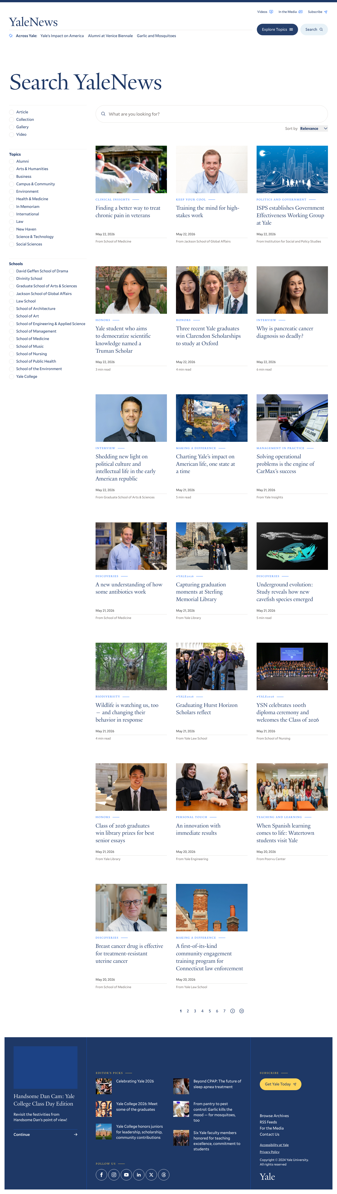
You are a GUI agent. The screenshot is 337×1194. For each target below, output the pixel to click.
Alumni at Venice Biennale (110, 35)
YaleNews (33, 23)
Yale (267, 1177)
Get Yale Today (280, 1084)
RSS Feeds (268, 1122)
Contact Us (269, 1134)
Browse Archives (274, 1115)
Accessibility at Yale (274, 1145)
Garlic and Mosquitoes (156, 35)
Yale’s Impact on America (62, 35)
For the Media (272, 1128)
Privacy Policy (269, 1152)
